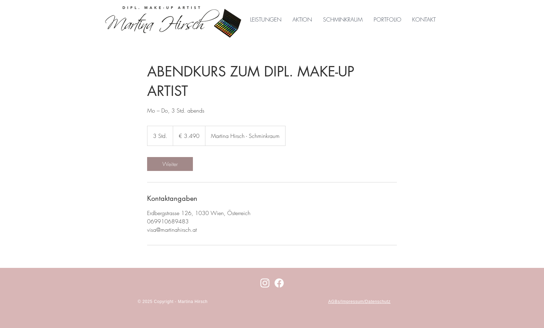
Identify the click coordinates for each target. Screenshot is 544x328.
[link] (170, 164)
